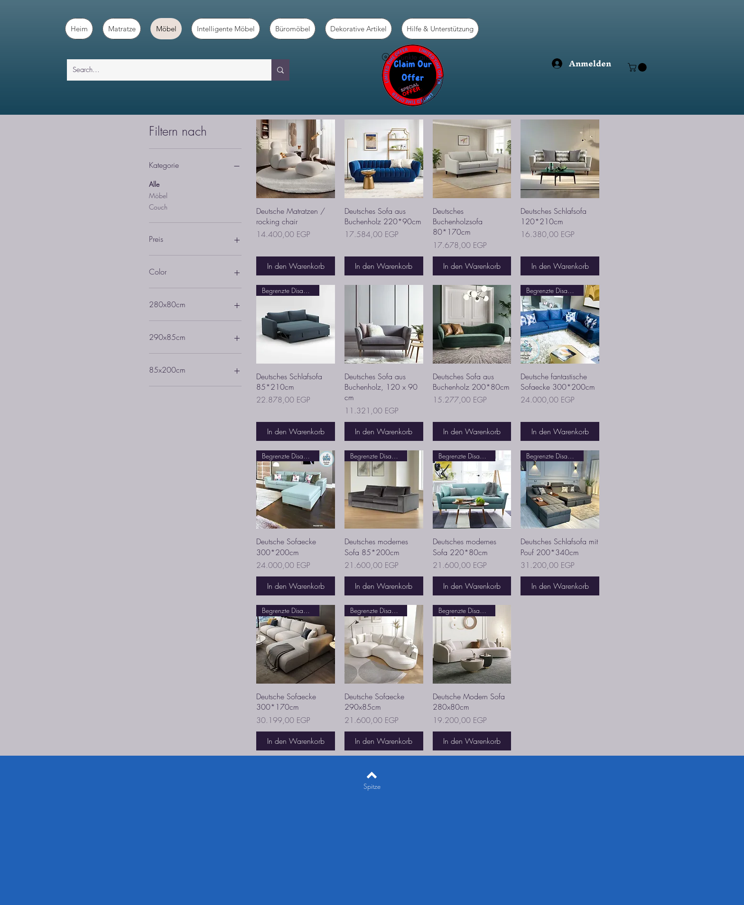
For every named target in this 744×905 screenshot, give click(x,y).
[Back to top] (372, 775)
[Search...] (162, 70)
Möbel (158, 195)
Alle (154, 184)
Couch (158, 206)
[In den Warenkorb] (295, 265)
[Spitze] (371, 786)
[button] (638, 67)
